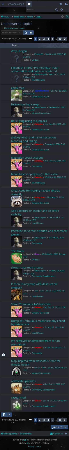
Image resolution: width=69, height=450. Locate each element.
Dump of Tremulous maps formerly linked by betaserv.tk (38, 322)
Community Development (43, 276)
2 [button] (39, 38)
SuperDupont (40, 107)
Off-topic (35, 60)
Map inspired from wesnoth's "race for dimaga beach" (35, 362)
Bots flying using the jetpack (29, 121)
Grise (36, 254)
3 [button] (44, 38)
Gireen (37, 401)
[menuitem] (67, 17)
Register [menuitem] (67, 4)
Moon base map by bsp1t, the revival (34, 174)
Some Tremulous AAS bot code (31, 304)
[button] (30, 39)
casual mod (18, 397)
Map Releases (38, 80)
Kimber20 (38, 54)
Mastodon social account (27, 157)
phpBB (25, 440)
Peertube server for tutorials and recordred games (39, 232)
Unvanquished (16, 3)
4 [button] (48, 38)
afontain (38, 384)
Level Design (38, 223)
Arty (28, 443)
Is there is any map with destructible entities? (34, 285)
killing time (39, 197)
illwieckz (38, 124)
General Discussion (40, 96)
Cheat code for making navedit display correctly (35, 192)
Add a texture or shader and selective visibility (35, 212)
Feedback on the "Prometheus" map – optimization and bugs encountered (35, 69)
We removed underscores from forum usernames (35, 342)
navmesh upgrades (23, 381)
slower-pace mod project (27, 267)
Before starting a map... (26, 104)
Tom (36, 291)
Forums (30, 4)
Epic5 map (17, 88)
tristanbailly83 (40, 74)
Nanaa (37, 367)
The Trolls (17, 251)
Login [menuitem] (61, 4)
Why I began (19, 51)
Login (6, 9)
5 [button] (52, 38)
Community (37, 166)
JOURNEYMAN (41, 91)
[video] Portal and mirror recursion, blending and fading (33, 139)
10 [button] (60, 38)
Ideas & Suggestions (41, 113)
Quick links (3, 4)
